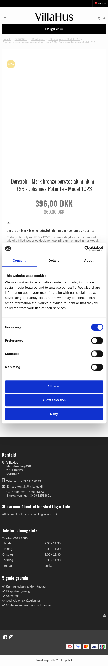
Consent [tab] (19, 260)
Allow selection (54, 400)
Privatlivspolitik (45, 660)
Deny (54, 414)
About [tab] (89, 260)
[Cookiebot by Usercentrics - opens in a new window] (84, 248)
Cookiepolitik (64, 660)
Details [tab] (54, 260)
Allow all (54, 386)
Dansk (100, 3)
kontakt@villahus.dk (30, 486)
